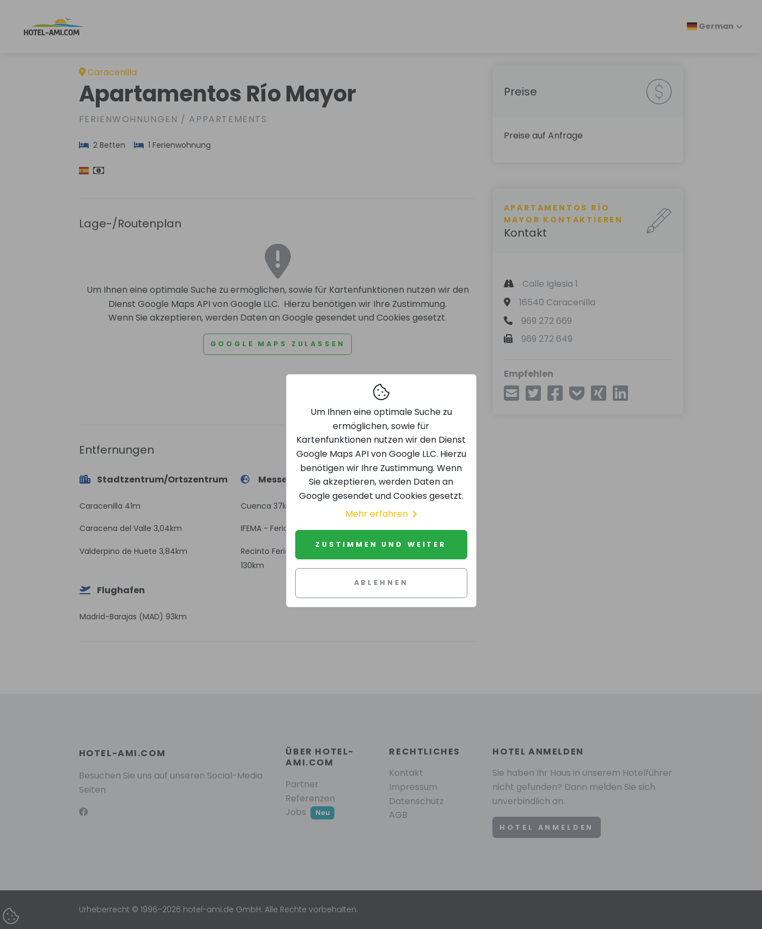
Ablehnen (381, 582)
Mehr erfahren (381, 514)
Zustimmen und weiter (381, 544)
